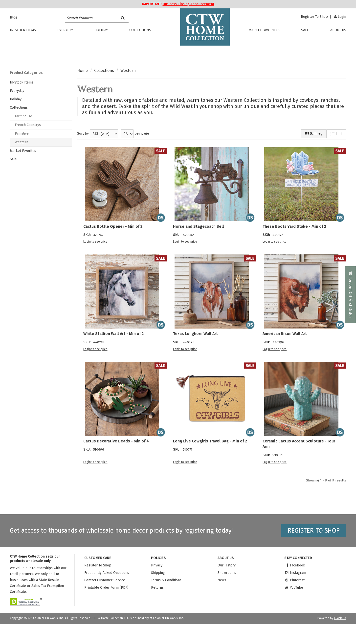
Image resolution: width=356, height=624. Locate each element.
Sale (305, 30)
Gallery (313, 133)
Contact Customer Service (104, 580)
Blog (13, 17)
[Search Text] (91, 17)
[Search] (123, 17)
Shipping (158, 573)
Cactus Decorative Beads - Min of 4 (116, 441)
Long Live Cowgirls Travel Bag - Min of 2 (210, 441)
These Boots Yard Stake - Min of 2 (294, 226)
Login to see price (95, 241)
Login (340, 17)
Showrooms (227, 573)
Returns (157, 587)
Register (314, 17)
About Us (338, 30)
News (222, 580)
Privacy (156, 565)
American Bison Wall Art (285, 333)
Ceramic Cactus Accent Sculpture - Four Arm (299, 444)
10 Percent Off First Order (350, 294)
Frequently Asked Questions (106, 573)
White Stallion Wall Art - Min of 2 (113, 333)
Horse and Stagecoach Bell (198, 226)
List (336, 133)
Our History (227, 565)
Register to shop (314, 530)
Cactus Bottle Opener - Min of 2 (112, 226)
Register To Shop (97, 565)
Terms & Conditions (166, 580)
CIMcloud (340, 618)
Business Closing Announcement (188, 4)
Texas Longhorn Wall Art (195, 333)
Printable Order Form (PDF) (106, 587)
